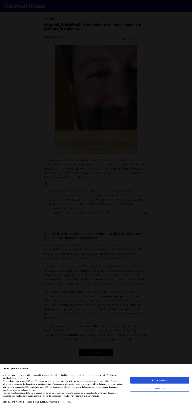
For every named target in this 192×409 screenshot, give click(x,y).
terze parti (44, 381)
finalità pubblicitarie (30, 387)
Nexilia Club (160, 388)
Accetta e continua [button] (160, 380)
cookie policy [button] (22, 378)
